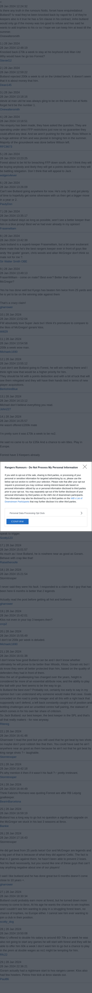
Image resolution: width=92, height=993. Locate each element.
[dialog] (46, 496)
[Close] (86, 468)
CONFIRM (17, 521)
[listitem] (46, 513)
